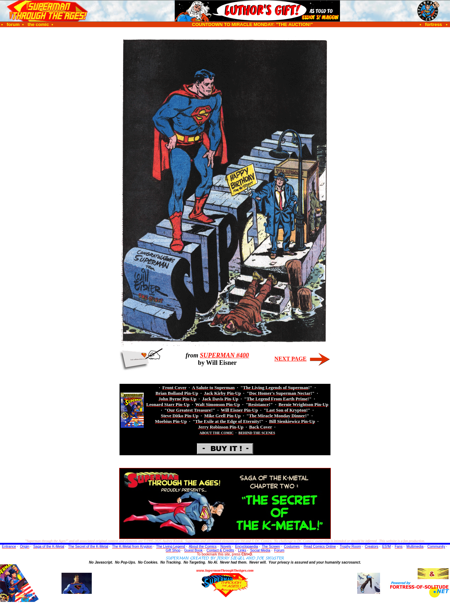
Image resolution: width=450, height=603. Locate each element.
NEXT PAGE (291, 359)
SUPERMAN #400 (224, 355)
